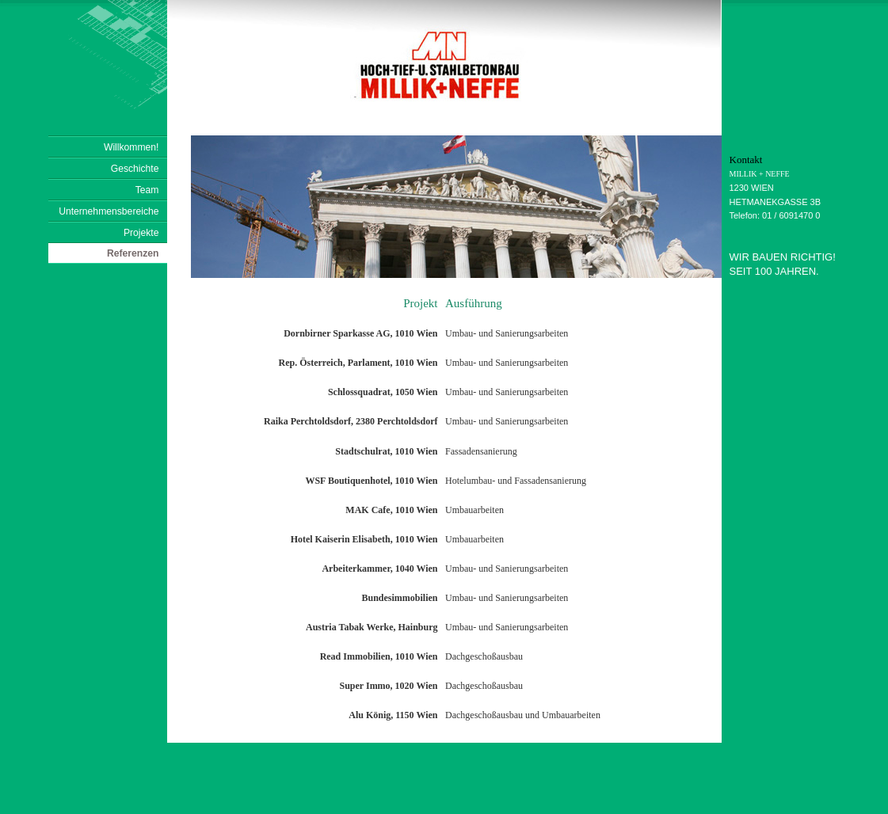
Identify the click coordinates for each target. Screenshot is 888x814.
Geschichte (135, 168)
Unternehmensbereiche (108, 211)
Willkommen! (131, 147)
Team (147, 190)
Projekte (141, 232)
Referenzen (133, 253)
